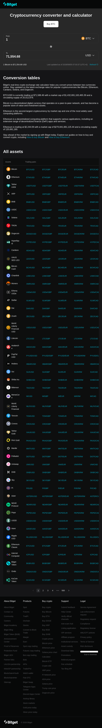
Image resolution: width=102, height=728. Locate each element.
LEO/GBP (46, 259)
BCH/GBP (46, 268)
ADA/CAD (94, 250)
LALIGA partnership (12, 664)
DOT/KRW (78, 457)
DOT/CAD (94, 457)
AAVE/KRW (79, 529)
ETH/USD (30, 177)
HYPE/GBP (47, 242)
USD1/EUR (63, 327)
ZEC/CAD (94, 316)
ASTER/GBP (47, 496)
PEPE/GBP (47, 513)
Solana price (47, 684)
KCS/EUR (62, 580)
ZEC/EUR (62, 316)
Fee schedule (66, 664)
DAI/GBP (46, 308)
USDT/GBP (47, 186)
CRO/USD (30, 424)
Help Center (66, 612)
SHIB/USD (30, 380)
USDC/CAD (95, 210)
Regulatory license (87, 628)
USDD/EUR (63, 521)
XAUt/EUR (62, 432)
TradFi (25, 616)
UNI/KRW (78, 464)
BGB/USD (30, 563)
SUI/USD (30, 372)
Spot (25, 607)
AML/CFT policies (87, 633)
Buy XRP (46, 625)
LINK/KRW (78, 276)
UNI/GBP (46, 464)
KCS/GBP (46, 580)
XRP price (46, 670)
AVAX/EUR (62, 347)
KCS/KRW (78, 580)
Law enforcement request (87, 613)
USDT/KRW (79, 186)
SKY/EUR (62, 480)
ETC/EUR (62, 546)
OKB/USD (30, 472)
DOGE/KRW (79, 234)
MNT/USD (30, 449)
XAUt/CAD (94, 432)
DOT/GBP (46, 457)
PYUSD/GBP (47, 356)
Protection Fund (10, 651)
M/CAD (93, 396)
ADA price (46, 679)
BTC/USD (30, 169)
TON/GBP (46, 416)
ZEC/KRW (78, 316)
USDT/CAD (95, 186)
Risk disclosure (86, 646)
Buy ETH (46, 616)
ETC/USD (30, 546)
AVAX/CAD (94, 347)
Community (8, 616)
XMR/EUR (62, 284)
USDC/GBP (47, 210)
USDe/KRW (79, 292)
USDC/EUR (63, 210)
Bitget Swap (28, 682)
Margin (26, 637)
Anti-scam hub (67, 624)
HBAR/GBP (47, 364)
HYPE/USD (31, 242)
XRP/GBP (46, 194)
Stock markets (29, 703)
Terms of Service (87, 642)
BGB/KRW (78, 563)
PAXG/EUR (63, 441)
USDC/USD (31, 210)
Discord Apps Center (31, 694)
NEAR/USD (31, 505)
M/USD (29, 396)
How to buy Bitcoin (35, 137)
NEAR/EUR (63, 505)
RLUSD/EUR (63, 537)
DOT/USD (30, 457)
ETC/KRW (78, 546)
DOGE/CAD (95, 234)
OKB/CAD (94, 472)
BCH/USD (30, 268)
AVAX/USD (30, 347)
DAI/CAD (94, 308)
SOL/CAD (94, 218)
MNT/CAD (94, 449)
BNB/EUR (62, 202)
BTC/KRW (78, 169)
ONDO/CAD (95, 572)
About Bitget (9, 607)
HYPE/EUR (63, 242)
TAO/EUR (62, 388)
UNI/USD (30, 464)
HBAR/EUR (63, 364)
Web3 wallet (28, 673)
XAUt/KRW (78, 432)
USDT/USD (31, 186)
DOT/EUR (62, 457)
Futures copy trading (31, 651)
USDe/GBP (47, 292)
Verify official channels (66, 617)
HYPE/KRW (79, 242)
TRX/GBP (46, 226)
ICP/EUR (62, 555)
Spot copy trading (30, 646)
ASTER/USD (31, 496)
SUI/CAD (94, 372)
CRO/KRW (78, 424)
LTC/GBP (46, 339)
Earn (25, 642)
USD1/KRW (79, 327)
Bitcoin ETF (47, 661)
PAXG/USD (31, 441)
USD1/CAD (95, 327)
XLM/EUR (62, 300)
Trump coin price (49, 688)
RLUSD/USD (31, 537)
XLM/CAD (94, 300)
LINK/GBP (46, 276)
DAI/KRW (78, 308)
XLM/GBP (46, 300)
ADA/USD (30, 250)
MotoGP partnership (12, 669)
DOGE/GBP (47, 234)
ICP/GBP (46, 555)
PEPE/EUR (63, 513)
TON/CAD (94, 416)
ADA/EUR (62, 250)
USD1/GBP (47, 327)
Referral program (68, 660)
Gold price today (30, 708)
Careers (7, 621)
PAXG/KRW (79, 441)
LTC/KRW (78, 339)
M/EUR (61, 396)
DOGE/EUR (63, 234)
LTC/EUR (62, 339)
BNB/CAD (94, 202)
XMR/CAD (94, 284)
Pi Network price (49, 675)
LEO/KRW (78, 259)
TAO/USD (30, 388)
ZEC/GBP (46, 316)
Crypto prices (47, 639)
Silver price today (30, 712)
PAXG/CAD (95, 441)
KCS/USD (30, 580)
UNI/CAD (94, 464)
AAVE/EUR (62, 529)
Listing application (68, 628)
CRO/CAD (94, 424)
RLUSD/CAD (95, 537)
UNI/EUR (62, 464)
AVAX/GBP (46, 347)
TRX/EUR (62, 226)
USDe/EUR (63, 292)
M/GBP (45, 396)
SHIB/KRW (78, 380)
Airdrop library (29, 699)
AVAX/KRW (79, 347)
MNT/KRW (78, 449)
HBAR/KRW (79, 364)
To (7, 53)
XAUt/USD (30, 432)
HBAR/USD (31, 364)
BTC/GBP (46, 169)
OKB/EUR (62, 472)
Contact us (8, 612)
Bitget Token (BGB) (12, 634)
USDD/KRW (79, 521)
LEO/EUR (62, 259)
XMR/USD (30, 284)
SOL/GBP (46, 218)
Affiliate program (68, 637)
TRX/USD (30, 226)
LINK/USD (30, 276)
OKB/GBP (46, 472)
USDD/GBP (47, 521)
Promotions (66, 655)
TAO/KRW (78, 388)
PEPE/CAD (95, 513)
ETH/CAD (94, 177)
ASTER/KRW (79, 496)
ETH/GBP (46, 177)
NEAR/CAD (95, 505)
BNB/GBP (46, 202)
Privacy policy (86, 637)
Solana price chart (49, 652)
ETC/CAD (94, 546)
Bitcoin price (47, 643)
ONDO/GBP (47, 572)
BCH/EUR (62, 268)
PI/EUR (61, 488)
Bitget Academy (10, 625)
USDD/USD (31, 521)
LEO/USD (30, 259)
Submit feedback (68, 607)
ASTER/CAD (95, 496)
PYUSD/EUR (63, 356)
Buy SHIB (46, 634)
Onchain (26, 621)
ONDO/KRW (79, 572)
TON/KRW (78, 416)
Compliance (85, 624)
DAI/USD (30, 308)
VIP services (66, 633)
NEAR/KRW (79, 505)
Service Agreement (88, 607)
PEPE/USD (31, 513)
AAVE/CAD (94, 529)
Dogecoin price (48, 693)
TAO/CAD (94, 388)
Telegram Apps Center (29, 688)
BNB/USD (30, 202)
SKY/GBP (46, 480)
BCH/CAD (94, 268)
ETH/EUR (62, 177)
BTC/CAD (94, 169)
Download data (67, 651)
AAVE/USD (31, 529)
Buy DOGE (46, 621)
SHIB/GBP (46, 380)
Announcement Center (10, 640)
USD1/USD (31, 327)
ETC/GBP (46, 546)
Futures (26, 612)
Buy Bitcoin (46, 612)
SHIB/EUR (62, 380)
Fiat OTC (27, 678)
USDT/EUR (63, 186)
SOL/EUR (62, 218)
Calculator (46, 657)
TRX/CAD (94, 226)
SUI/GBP (46, 372)
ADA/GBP (46, 250)
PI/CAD (93, 488)
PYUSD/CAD (95, 356)
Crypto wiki (46, 666)
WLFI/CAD (94, 406)
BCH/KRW (78, 268)
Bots (25, 660)
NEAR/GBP (47, 505)
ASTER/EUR (63, 496)
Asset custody (67, 646)
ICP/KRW (78, 555)
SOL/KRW (78, 218)
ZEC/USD (30, 316)
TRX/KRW (78, 226)
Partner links (9, 660)
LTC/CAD (94, 339)
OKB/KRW (78, 472)
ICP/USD (30, 555)
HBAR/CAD (95, 364)
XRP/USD (30, 194)
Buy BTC (51, 24)
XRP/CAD (94, 194)
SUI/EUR (62, 372)
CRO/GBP (46, 424)
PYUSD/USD (31, 356)
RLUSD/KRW (79, 537)
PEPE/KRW (79, 513)
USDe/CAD (95, 292)
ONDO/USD (31, 572)
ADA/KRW (78, 250)
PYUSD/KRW (79, 356)
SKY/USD (30, 480)
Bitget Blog (8, 630)
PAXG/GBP (47, 441)
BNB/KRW (78, 202)
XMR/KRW (78, 284)
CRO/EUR (62, 424)
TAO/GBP (46, 388)
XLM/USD (30, 300)
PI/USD (29, 488)
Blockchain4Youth (11, 673)
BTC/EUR (62, 169)
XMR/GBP (46, 284)
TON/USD (30, 416)
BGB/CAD (94, 563)
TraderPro (27, 669)
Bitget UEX (8, 655)
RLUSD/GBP (47, 537)
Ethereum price (48, 648)
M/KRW (77, 396)
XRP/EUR (62, 194)
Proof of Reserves (11, 646)
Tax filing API (66, 669)
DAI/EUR (62, 308)
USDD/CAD (95, 521)
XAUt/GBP (46, 432)
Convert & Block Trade (29, 631)
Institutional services (69, 642)
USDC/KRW (79, 210)
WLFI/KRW (78, 406)
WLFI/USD (30, 406)
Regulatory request (88, 619)
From (8, 36)
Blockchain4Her (10, 678)
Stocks (26, 625)
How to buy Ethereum (59, 137)
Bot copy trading (30, 655)
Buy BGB (46, 630)
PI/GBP (45, 488)
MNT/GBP (46, 449)
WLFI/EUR (62, 406)
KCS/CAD (94, 580)
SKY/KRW (78, 480)
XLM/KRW (78, 300)
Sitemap (7, 682)
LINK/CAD (94, 276)
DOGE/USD (31, 234)
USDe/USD (31, 292)
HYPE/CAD (95, 242)
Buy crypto (46, 607)
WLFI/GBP (46, 406)
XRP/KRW (78, 194)
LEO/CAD (94, 259)
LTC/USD (30, 339)
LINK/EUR (62, 276)
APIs (25, 664)
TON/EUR (62, 416)
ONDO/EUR (63, 572)
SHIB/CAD (94, 380)
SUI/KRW (78, 372)
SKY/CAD (94, 480)
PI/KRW (77, 488)
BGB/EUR (62, 563)
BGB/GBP (46, 563)
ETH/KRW (78, 177)
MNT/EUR (62, 449)
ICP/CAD (94, 555)
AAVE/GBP (47, 529)
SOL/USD (30, 218)
